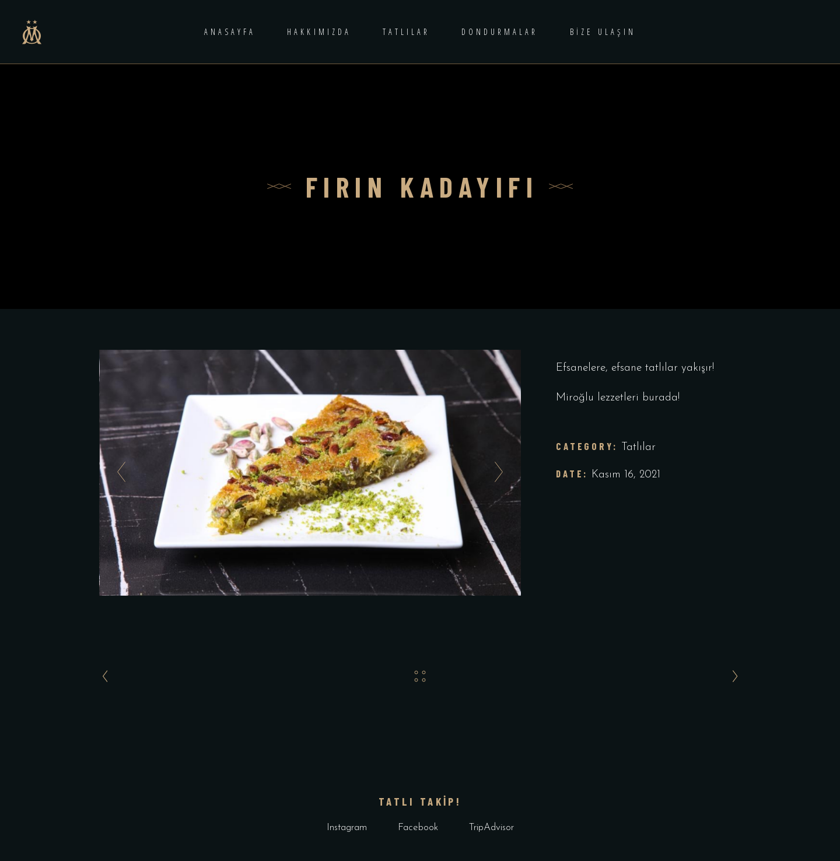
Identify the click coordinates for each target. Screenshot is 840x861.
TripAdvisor (491, 827)
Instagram (347, 827)
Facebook (418, 827)
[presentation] (118, 472)
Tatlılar (638, 447)
